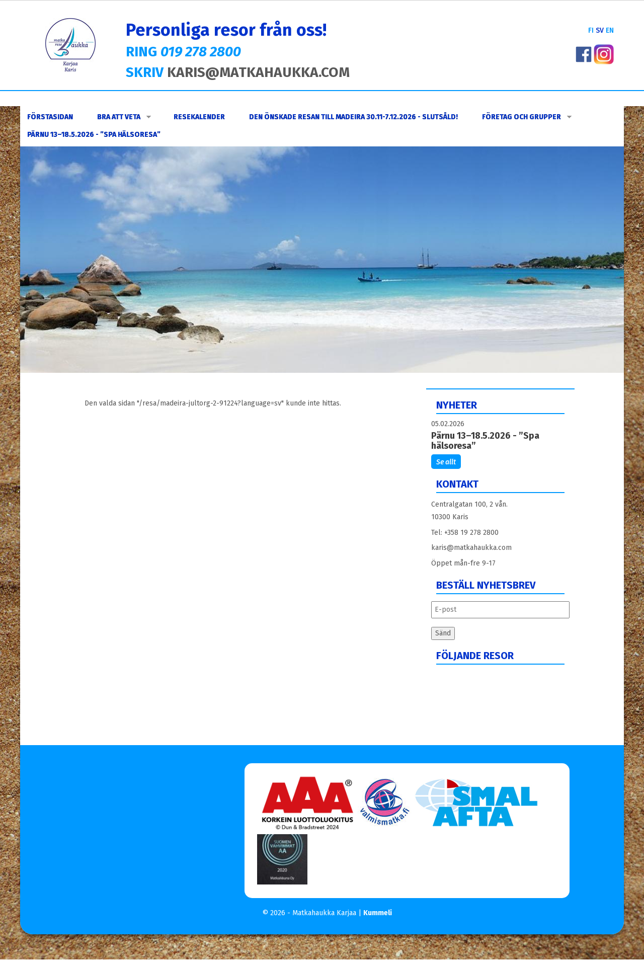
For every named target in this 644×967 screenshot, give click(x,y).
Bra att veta (124, 117)
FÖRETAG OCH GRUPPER (527, 117)
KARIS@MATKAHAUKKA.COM (258, 72)
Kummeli (377, 913)
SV (600, 30)
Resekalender (199, 117)
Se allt (446, 462)
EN (610, 30)
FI (591, 30)
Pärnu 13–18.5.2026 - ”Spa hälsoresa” (93, 134)
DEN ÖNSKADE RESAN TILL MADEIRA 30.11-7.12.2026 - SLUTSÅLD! (353, 117)
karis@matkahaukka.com (471, 547)
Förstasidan (50, 117)
